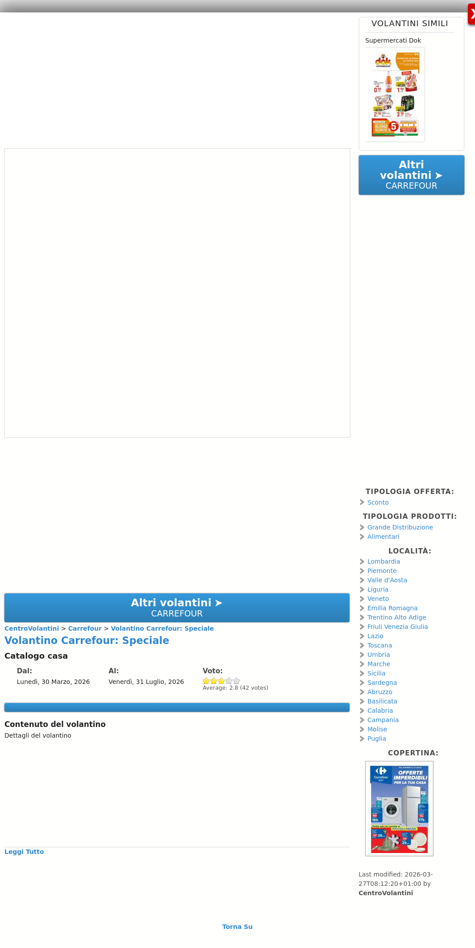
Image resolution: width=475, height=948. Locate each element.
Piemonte (382, 570)
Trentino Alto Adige (397, 617)
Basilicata (383, 701)
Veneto (378, 598)
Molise (377, 729)
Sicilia (377, 673)
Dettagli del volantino (37, 735)
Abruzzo (380, 691)
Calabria (380, 710)
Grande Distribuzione (400, 527)
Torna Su (237, 926)
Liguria (378, 589)
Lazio (376, 636)
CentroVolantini (386, 893)
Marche (379, 664)
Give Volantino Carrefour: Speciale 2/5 (214, 680)
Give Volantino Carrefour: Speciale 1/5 (206, 680)
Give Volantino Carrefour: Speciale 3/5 (221, 680)
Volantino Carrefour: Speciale (86, 640)
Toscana (380, 645)
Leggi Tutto (24, 851)
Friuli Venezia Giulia (398, 626)
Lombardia (384, 561)
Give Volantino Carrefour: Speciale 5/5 (236, 680)
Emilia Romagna (393, 608)
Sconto (378, 502)
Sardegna (382, 682)
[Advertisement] (173, 79)
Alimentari (384, 536)
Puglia (377, 738)
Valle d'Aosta (388, 580)
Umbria (379, 654)
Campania (383, 719)
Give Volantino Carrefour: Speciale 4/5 (229, 680)
